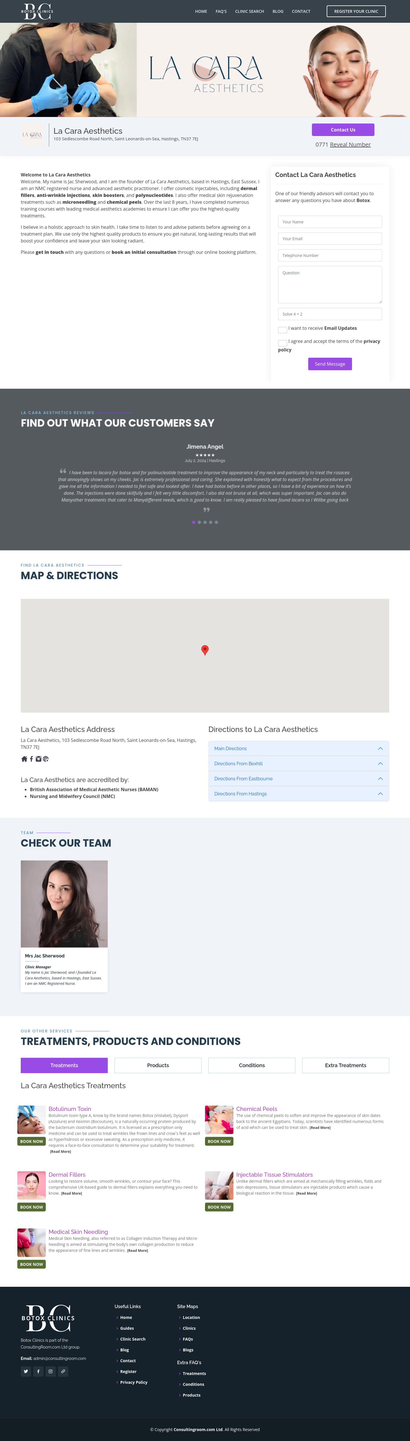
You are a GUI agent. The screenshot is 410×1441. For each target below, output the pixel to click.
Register (128, 1372)
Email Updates (340, 328)
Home (201, 11)
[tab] (64, 1077)
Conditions (193, 1384)
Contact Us (343, 130)
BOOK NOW (31, 1153)
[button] (195, 526)
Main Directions (230, 760)
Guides (127, 1328)
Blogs (188, 1350)
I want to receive (317, 329)
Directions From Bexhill (238, 775)
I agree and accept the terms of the (329, 345)
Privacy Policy (134, 1382)
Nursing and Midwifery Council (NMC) (72, 808)
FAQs (188, 1339)
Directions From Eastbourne (243, 790)
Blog (278, 11)
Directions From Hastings (240, 805)
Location (191, 1317)
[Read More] (60, 1163)
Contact (301, 11)
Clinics (189, 1328)
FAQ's (221, 11)
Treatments (194, 1374)
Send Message (330, 364)
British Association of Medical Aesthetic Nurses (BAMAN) (94, 801)
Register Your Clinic (356, 11)
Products (191, 1395)
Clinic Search (249, 11)
